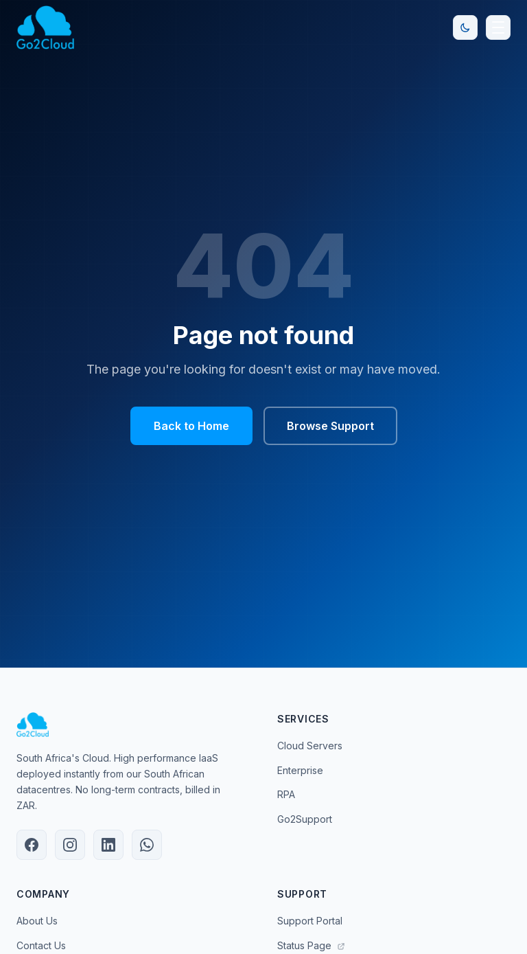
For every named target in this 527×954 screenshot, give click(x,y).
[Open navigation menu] (498, 27)
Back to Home (191, 426)
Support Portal (309, 921)
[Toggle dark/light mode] (465, 27)
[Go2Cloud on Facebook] (31, 845)
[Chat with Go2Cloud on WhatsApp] (147, 845)
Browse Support (330, 426)
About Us (37, 921)
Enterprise (300, 770)
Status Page (311, 945)
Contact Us (41, 945)
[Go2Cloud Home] (45, 27)
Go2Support (304, 819)
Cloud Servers (309, 745)
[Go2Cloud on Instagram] (70, 845)
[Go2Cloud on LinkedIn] (108, 845)
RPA (286, 794)
